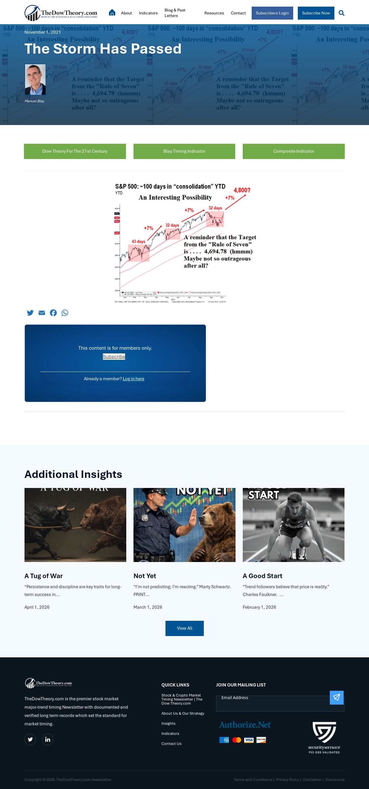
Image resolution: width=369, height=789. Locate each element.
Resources (214, 13)
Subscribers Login (272, 13)
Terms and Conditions (253, 779)
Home (112, 12)
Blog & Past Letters (175, 12)
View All (184, 628)
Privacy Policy (287, 779)
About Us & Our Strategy (182, 713)
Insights (168, 723)
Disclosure (334, 779)
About (126, 13)
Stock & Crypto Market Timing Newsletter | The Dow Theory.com (181, 699)
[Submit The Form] (337, 698)
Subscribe (114, 356)
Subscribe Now (316, 13)
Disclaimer (312, 779)
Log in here (133, 379)
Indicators (148, 13)
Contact (238, 13)
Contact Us (171, 743)
